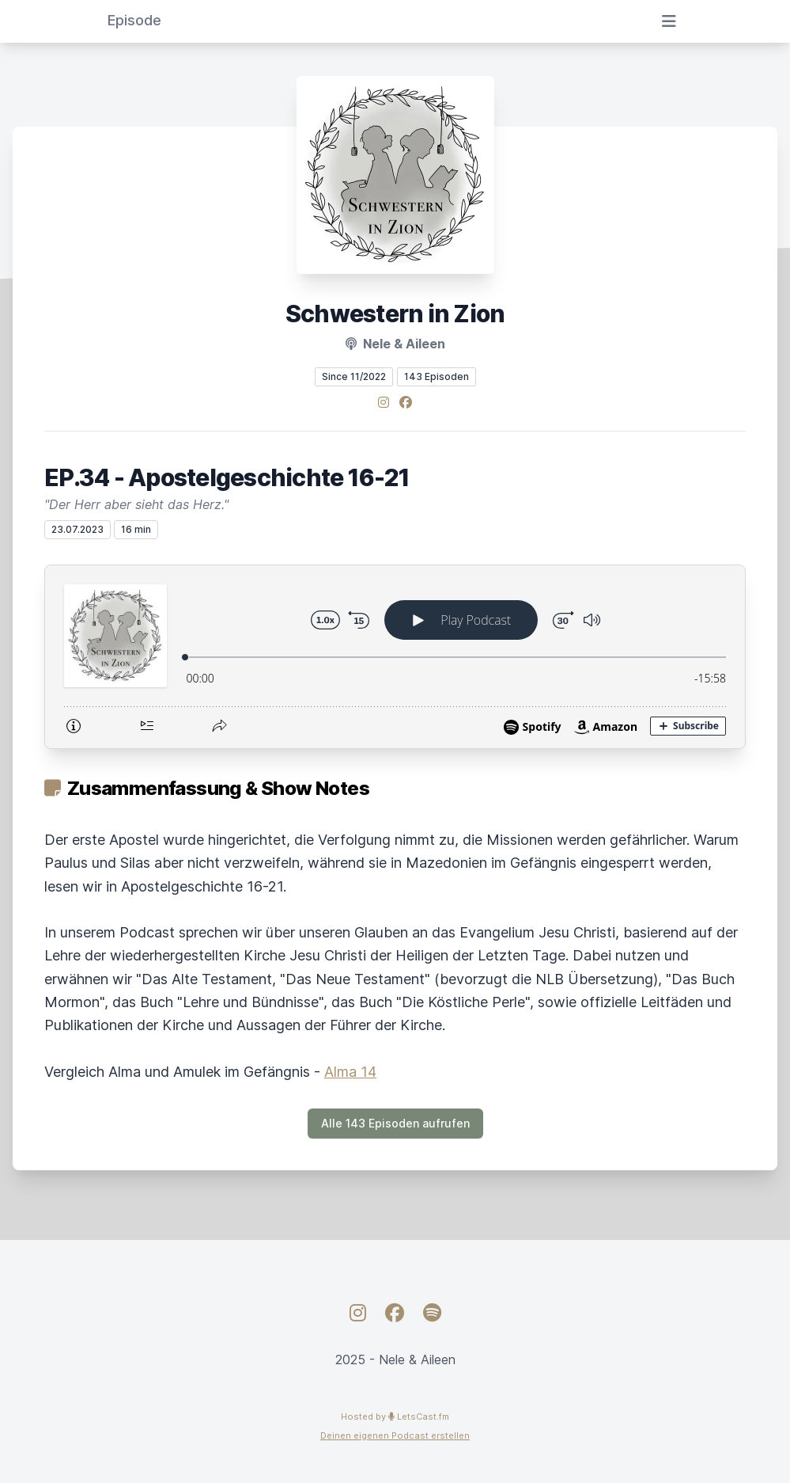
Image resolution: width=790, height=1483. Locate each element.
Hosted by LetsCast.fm (395, 1416)
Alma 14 (350, 1071)
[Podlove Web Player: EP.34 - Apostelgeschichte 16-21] (395, 656)
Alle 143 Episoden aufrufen (395, 1123)
